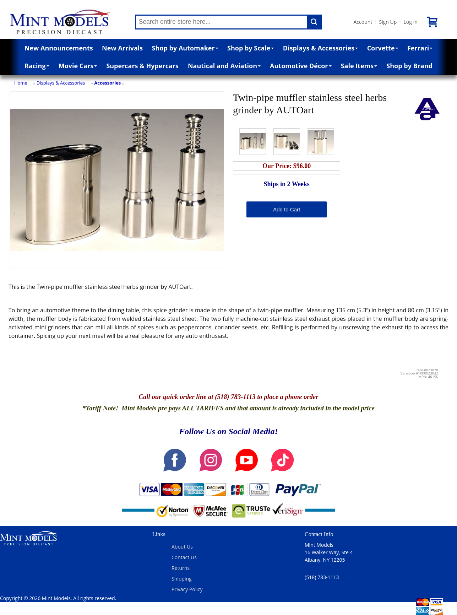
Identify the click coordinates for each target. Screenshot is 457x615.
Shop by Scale (250, 48)
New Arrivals (122, 48)
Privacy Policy (187, 589)
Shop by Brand (409, 65)
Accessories (107, 83)
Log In (410, 21)
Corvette (382, 48)
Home (20, 83)
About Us (182, 546)
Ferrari (419, 48)
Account (363, 21)
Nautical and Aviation (224, 65)
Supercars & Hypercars (142, 65)
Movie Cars (78, 65)
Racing (37, 65)
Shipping (182, 578)
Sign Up (388, 21)
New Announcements (59, 48)
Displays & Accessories (320, 48)
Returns (181, 568)
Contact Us (184, 557)
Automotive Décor (300, 65)
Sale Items (359, 65)
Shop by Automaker (185, 48)
